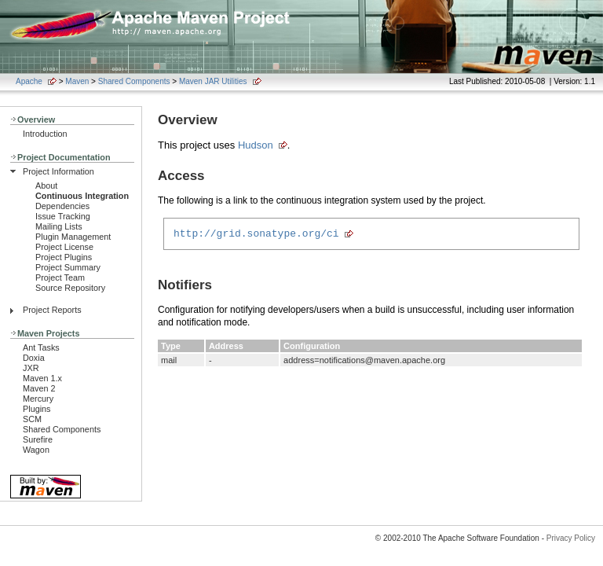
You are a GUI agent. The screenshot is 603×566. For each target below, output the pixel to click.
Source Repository (70, 287)
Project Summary (67, 267)
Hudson (255, 145)
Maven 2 (39, 388)
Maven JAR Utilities (213, 81)
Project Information (58, 171)
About (46, 185)
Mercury (38, 398)
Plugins (37, 408)
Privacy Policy (570, 538)
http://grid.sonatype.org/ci (256, 235)
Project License (64, 247)
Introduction (45, 133)
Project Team (60, 277)
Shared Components (134, 81)
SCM (32, 419)
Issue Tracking (62, 216)
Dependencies (62, 206)
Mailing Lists (58, 226)
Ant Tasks (41, 347)
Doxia (34, 357)
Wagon (36, 449)
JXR (30, 368)
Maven (77, 81)
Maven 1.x (42, 378)
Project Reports (52, 309)
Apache (29, 81)
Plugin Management (73, 236)
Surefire (38, 439)
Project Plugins (63, 257)
